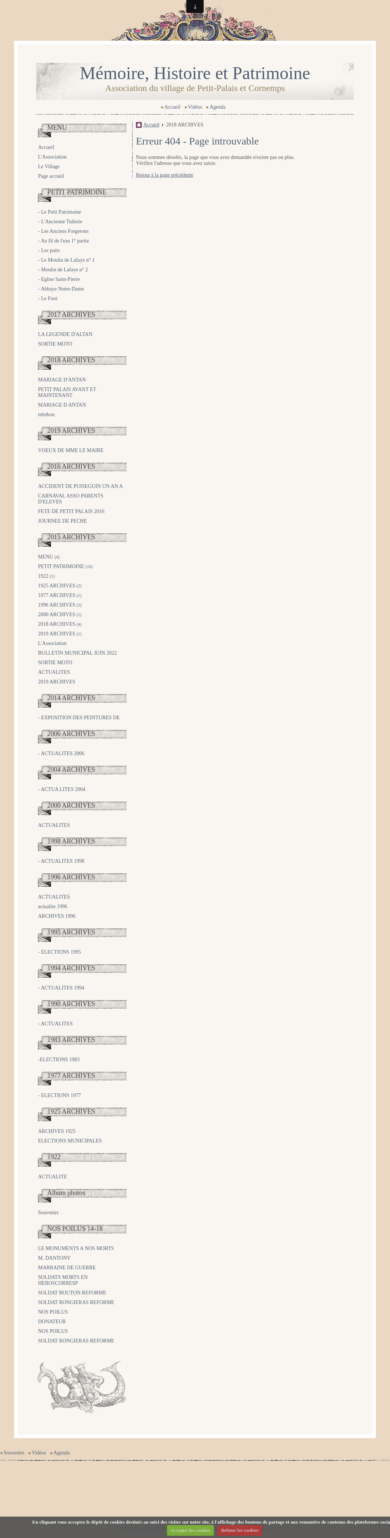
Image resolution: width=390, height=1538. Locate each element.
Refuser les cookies (240, 1530)
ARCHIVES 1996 (57, 916)
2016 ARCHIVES (71, 466)
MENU (57, 127)
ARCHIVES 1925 (57, 1131)
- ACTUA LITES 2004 (61, 789)
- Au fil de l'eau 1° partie (63, 241)
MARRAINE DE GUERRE (67, 1267)
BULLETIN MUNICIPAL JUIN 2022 (77, 653)
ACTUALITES (54, 672)
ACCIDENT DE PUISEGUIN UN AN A (80, 486)
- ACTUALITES (55, 1023)
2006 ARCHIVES (71, 733)
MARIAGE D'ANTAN (62, 380)
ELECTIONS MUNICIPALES (70, 1141)
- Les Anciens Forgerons (63, 231)
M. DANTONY (54, 1258)
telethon (46, 414)
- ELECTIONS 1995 (59, 952)
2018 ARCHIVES (71, 360)
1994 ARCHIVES (71, 968)
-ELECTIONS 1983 (58, 1059)
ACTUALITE (52, 1176)
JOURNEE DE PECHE (62, 521)
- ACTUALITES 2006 (61, 753)
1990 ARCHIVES (71, 1004)
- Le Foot (47, 298)
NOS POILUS (53, 1312)
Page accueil (51, 176)
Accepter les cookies (191, 1530)
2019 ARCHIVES (71, 430)
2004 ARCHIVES (71, 769)
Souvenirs (48, 1212)
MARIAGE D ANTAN (62, 405)
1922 (46, 576)
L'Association (52, 157)
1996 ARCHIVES (60, 605)
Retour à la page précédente (164, 175)
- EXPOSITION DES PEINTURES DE (79, 717)
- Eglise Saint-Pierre (59, 279)
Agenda (217, 107)
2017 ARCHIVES (71, 314)
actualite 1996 (52, 906)
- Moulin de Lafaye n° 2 (63, 269)
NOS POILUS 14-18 (75, 1228)
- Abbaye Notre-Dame (61, 289)
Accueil (172, 107)
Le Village (48, 166)
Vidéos (195, 107)
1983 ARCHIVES (71, 1039)
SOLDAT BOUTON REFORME (72, 1293)
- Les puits (49, 250)
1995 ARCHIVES (71, 932)
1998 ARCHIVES (71, 841)
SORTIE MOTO (55, 344)
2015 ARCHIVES (71, 537)
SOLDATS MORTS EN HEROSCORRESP (63, 1280)
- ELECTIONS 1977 (59, 1095)
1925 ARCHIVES (60, 585)
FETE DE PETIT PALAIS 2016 (71, 511)
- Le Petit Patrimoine (59, 212)
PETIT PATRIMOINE (77, 192)
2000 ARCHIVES (60, 614)
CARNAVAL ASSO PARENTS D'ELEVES (70, 499)
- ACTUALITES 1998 (61, 861)
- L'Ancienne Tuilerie (60, 221)
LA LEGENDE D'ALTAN (65, 334)
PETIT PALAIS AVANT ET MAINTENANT (67, 392)
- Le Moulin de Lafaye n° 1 (66, 260)
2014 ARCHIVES (71, 698)
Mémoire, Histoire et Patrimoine (195, 73)
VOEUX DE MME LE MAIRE (70, 450)
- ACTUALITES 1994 (61, 988)
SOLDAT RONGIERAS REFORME (76, 1302)
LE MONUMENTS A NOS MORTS (76, 1248)
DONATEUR (52, 1321)
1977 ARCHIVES (60, 595)
